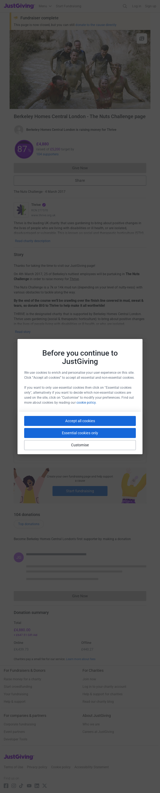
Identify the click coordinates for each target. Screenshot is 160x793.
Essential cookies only (80, 433)
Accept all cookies (80, 421)
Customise (80, 445)
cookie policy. (86, 403)
